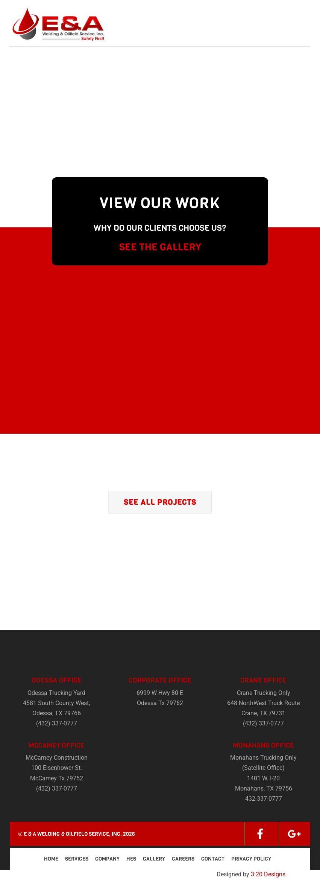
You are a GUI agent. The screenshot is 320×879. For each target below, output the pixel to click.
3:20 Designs (268, 874)
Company (107, 858)
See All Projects (160, 502)
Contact (212, 858)
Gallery (154, 858)
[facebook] (260, 833)
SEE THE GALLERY (160, 247)
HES (131, 858)
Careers (183, 858)
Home (51, 858)
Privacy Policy (251, 858)
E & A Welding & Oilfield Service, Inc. (73, 834)
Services (76, 858)
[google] (294, 833)
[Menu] (299, 10)
